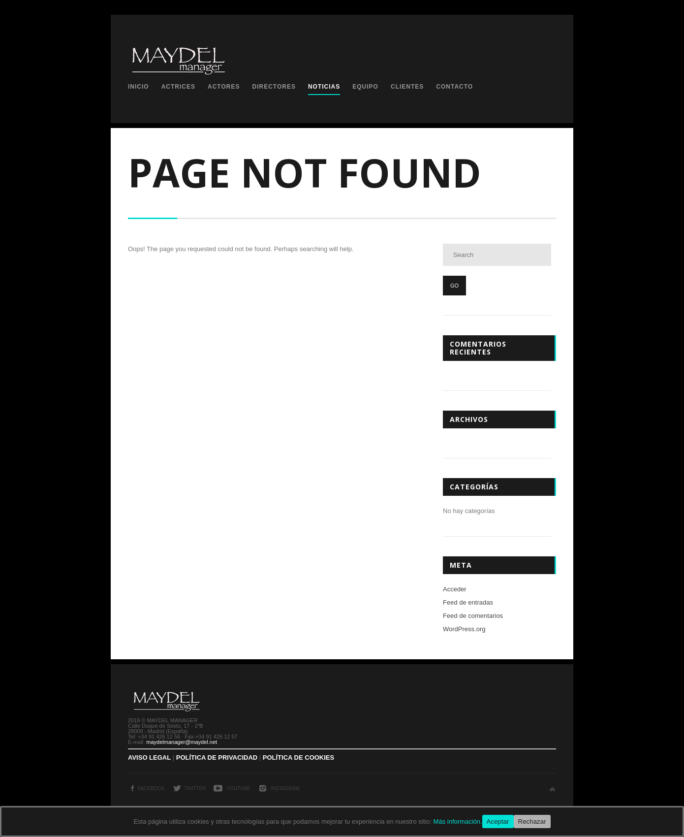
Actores (224, 86)
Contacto (454, 86)
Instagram (285, 788)
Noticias (324, 86)
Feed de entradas (468, 602)
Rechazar (532, 821)
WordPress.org (464, 629)
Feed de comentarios (473, 615)
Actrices (178, 86)
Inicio (138, 86)
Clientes (407, 86)
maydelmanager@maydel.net (181, 742)
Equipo (365, 86)
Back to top (552, 789)
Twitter (195, 788)
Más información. (458, 821)
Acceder (454, 589)
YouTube (238, 788)
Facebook (151, 788)
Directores (273, 86)
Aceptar (498, 821)
